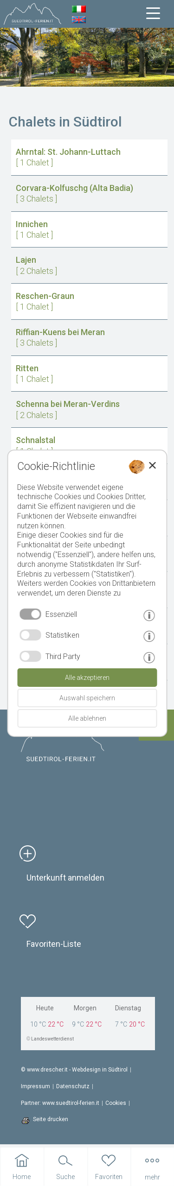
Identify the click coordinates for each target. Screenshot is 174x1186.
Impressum (35, 1086)
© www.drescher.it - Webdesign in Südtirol (74, 1069)
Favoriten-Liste (53, 944)
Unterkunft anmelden (65, 877)
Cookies (115, 1103)
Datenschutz (73, 1086)
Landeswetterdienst (52, 1038)
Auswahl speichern (87, 698)
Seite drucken (50, 1119)
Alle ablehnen (87, 718)
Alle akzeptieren (87, 677)
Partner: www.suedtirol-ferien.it (60, 1103)
